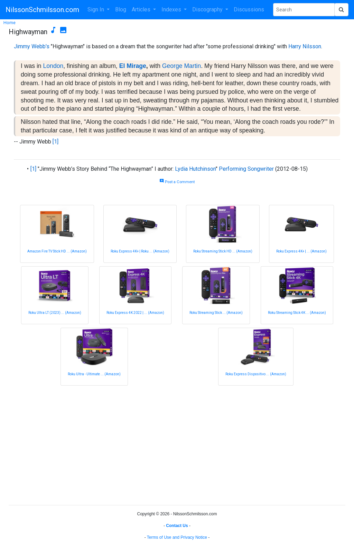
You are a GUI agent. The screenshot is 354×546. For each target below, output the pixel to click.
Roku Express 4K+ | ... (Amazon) (301, 251)
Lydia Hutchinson (195, 169)
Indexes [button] (172, 9)
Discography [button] (208, 9)
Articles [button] (142, 9)
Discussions (249, 9)
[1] (55, 141)
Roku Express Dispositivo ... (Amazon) (255, 374)
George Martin (181, 65)
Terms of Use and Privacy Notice (177, 537)
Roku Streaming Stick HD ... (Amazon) (222, 251)
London (53, 65)
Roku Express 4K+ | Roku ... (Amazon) (140, 251)
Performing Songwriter (246, 169)
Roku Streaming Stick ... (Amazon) (216, 313)
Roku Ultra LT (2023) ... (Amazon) (54, 313)
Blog (120, 9)
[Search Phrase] (304, 9)
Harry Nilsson (304, 46)
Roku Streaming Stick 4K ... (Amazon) (297, 313)
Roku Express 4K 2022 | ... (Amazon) (135, 313)
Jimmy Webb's (31, 46)
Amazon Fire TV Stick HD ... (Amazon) (57, 251)
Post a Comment (177, 182)
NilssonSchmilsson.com (42, 10)
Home (9, 22)
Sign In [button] (96, 9)
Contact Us (177, 525)
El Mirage (132, 65)
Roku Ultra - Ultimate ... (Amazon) (94, 374)
